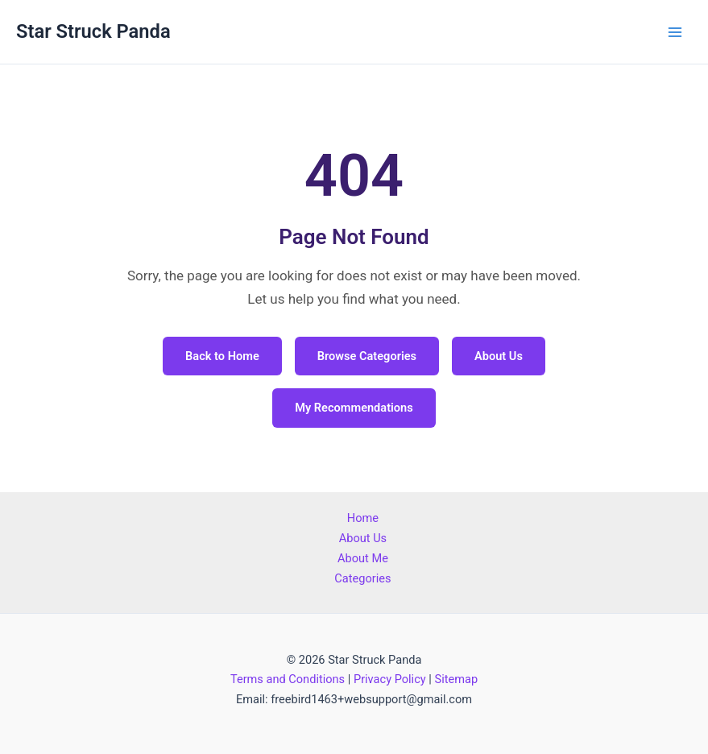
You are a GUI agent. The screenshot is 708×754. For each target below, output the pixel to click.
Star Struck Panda (93, 31)
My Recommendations (354, 407)
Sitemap (456, 679)
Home (363, 518)
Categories (362, 578)
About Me (362, 558)
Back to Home (222, 356)
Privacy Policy (390, 679)
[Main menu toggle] (675, 32)
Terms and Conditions (287, 679)
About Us (498, 356)
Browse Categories (366, 356)
